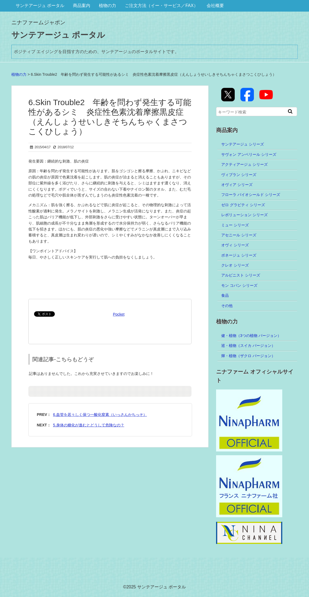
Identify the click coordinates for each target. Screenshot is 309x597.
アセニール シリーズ (238, 235)
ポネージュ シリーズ (238, 255)
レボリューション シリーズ (244, 215)
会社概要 (215, 5)
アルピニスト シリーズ (240, 275)
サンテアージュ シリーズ (242, 144)
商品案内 (81, 5)
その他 (227, 305)
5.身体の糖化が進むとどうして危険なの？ (88, 425)
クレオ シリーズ (235, 265)
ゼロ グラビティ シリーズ (243, 205)
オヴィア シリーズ (237, 184)
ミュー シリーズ (235, 225)
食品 (225, 295)
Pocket (119, 314)
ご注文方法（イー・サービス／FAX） (161, 5)
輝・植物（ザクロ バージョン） (248, 356)
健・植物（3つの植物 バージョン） (251, 335)
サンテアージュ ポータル (40, 5)
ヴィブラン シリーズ (238, 174)
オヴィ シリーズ (235, 245)
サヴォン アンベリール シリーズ (248, 154)
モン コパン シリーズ (239, 285)
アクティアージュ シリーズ (244, 164)
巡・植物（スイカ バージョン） (248, 345)
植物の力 (107, 5)
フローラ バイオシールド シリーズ (250, 194)
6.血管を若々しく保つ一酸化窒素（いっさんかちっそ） (100, 414)
